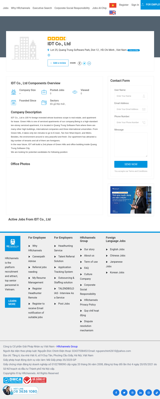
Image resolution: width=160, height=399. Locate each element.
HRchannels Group (88, 239)
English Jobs (117, 249)
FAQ (86, 268)
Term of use (91, 261)
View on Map (133, 50)
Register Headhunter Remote (35, 293)
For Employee (37, 237)
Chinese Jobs (117, 255)
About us (89, 255)
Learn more (12, 302)
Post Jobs (64, 303)
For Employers (63, 237)
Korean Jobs (117, 272)
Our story (89, 249)
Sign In (135, 4)
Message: (119, 129)
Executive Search (42, 8)
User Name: (120, 90)
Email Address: (121, 103)
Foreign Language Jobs (115, 239)
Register (124, 4)
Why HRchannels (20, 8)
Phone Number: (122, 116)
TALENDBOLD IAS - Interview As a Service (64, 293)
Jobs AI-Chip (99, 8)
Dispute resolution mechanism (86, 326)
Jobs (5, 8)
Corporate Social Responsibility (72, 8)
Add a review (58, 63)
